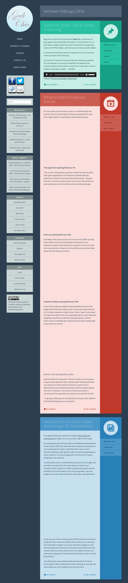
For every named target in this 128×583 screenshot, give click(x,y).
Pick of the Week (20, 243)
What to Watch (109, 128)
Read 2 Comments (51, 84)
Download (72, 78)
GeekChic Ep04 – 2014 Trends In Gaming (69, 27)
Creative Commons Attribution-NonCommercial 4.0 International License (19, 307)
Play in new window (59, 78)
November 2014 (19, 202)
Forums (20, 53)
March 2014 (20, 213)
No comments (50, 409)
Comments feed (20, 283)
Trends (106, 62)
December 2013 (19, 230)
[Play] (47, 74)
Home (20, 39)
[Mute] (86, 74)
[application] (70, 74)
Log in (20, 272)
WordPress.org (19, 289)
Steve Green (14, 179)
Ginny (11, 187)
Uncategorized (109, 453)
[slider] (67, 74)
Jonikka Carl (108, 51)
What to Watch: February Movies (65, 99)
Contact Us (20, 60)
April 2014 (19, 208)
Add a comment (89, 84)
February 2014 (20, 219)
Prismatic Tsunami (19, 46)
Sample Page (19, 67)
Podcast (107, 56)
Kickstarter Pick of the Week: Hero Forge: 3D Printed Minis (68, 424)
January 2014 (19, 225)
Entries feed (19, 278)
